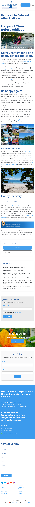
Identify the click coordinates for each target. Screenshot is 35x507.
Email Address (7, 307)
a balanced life (27, 104)
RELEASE (3, 496)
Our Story (4, 491)
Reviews (20, 493)
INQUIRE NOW (25, 5)
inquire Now (17, 341)
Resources (4, 493)
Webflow (29, 502)
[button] (32, 5)
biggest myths (28, 151)
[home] (9, 5)
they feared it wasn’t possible (24, 120)
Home (2, 485)
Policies (20, 491)
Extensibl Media (16, 502)
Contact (20, 485)
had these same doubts (16, 118)
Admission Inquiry (21, 488)
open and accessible (16, 79)
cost (2, 487)
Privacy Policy (17, 314)
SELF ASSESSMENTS (22, 496)
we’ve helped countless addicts (17, 205)
